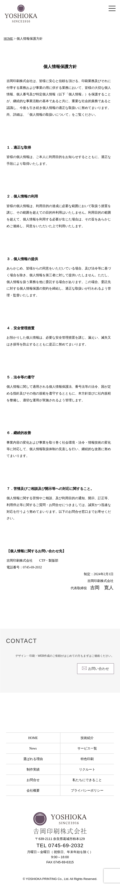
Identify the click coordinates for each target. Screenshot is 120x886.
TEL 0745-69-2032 (60, 845)
